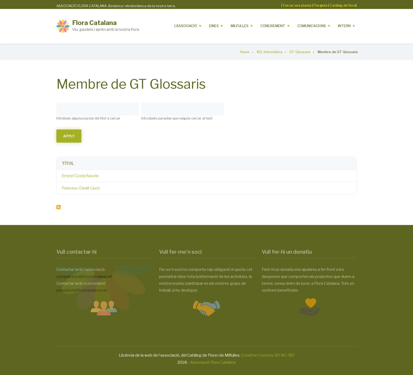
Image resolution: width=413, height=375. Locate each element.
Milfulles (239, 26)
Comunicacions (311, 26)
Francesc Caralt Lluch (81, 188)
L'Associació (185, 26)
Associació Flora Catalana (213, 362)
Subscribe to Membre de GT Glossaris (58, 207)
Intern (344, 26)
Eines (214, 26)
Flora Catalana (94, 23)
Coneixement (272, 26)
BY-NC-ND (267, 355)
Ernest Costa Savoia (80, 175)
